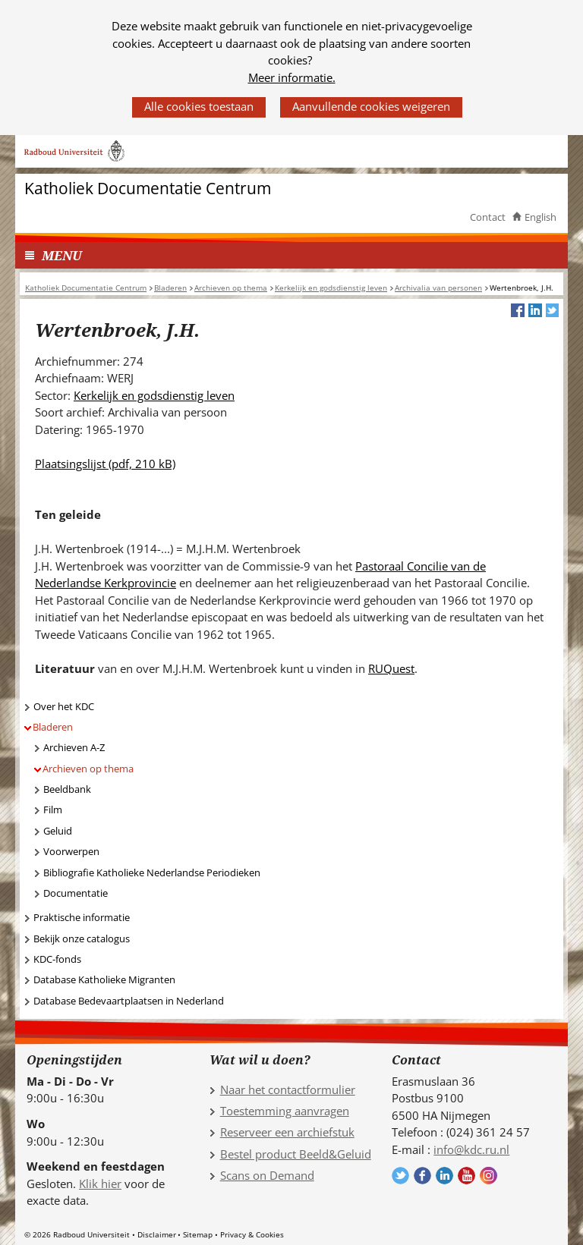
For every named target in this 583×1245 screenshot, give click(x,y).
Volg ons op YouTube (466, 1175)
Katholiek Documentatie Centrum (147, 188)
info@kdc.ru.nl (471, 1149)
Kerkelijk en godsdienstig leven (154, 395)
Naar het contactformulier (287, 1089)
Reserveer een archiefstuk (287, 1132)
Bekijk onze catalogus (81, 938)
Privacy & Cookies (252, 1234)
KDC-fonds (57, 959)
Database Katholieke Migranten (104, 979)
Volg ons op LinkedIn (444, 1175)
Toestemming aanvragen (284, 1110)
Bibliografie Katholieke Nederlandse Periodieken (151, 872)
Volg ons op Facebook (422, 1175)
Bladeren (53, 727)
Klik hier (100, 1183)
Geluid (57, 831)
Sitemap (198, 1234)
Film (52, 809)
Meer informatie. (292, 77)
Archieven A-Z (74, 747)
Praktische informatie (81, 917)
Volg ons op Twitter (400, 1175)
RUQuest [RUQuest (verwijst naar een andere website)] (391, 668)
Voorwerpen (71, 851)
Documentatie (75, 893)
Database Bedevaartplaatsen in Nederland (128, 1001)
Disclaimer (156, 1234)
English (540, 217)
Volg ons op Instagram (488, 1175)
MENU (62, 255)
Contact (488, 217)
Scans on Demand (267, 1175)
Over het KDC (63, 706)
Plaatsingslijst (105, 463)
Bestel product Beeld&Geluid (295, 1154)
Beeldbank (67, 789)
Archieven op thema (88, 768)
